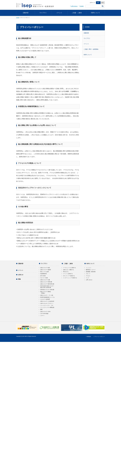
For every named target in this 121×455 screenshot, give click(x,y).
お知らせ (19, 274)
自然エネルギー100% (45, 311)
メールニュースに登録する (69, 267)
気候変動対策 (43, 273)
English (81, 6)
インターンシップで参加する (69, 277)
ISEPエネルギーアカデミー (46, 303)
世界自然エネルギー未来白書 (46, 289)
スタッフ (87, 273)
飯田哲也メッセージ (89, 269)
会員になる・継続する (68, 269)
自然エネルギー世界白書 (45, 281)
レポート (42, 315)
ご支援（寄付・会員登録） (91, 49)
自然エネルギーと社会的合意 (46, 301)
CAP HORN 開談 (43, 313)
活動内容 (25, 13)
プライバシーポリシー (99, 336)
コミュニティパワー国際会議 (46, 307)
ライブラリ (43, 13)
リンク (86, 277)
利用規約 (88, 336)
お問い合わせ (74, 6)
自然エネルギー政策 (44, 267)
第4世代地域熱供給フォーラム (47, 297)
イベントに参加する (67, 273)
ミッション (87, 267)
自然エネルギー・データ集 (46, 295)
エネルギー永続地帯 (44, 299)
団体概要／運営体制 (89, 271)
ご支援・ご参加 (77, 13)
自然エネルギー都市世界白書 (46, 284)
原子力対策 (42, 275)
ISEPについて (95, 13)
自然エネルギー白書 (44, 279)
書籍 (41, 309)
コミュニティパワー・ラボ (46, 305)
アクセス (87, 275)
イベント (59, 13)
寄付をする (65, 271)
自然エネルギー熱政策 (45, 269)
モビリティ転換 (43, 277)
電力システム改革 (44, 271)
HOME (17, 17)
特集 (18, 279)
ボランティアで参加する (68, 275)
